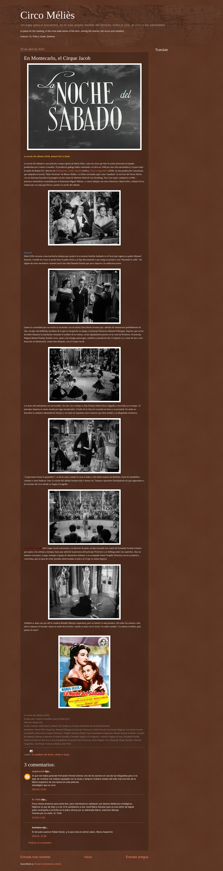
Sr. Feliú (36, 799)
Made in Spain (62, 754)
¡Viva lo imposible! (98, 170)
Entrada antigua (137, 857)
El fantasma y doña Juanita (68, 170)
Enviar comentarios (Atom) (48, 864)
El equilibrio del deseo (43, 754)
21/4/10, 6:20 (38, 817)
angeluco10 (38, 771)
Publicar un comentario (40, 842)
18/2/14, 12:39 (39, 836)
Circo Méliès (47, 15)
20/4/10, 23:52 (39, 789)
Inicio (88, 857)
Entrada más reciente (35, 857)
